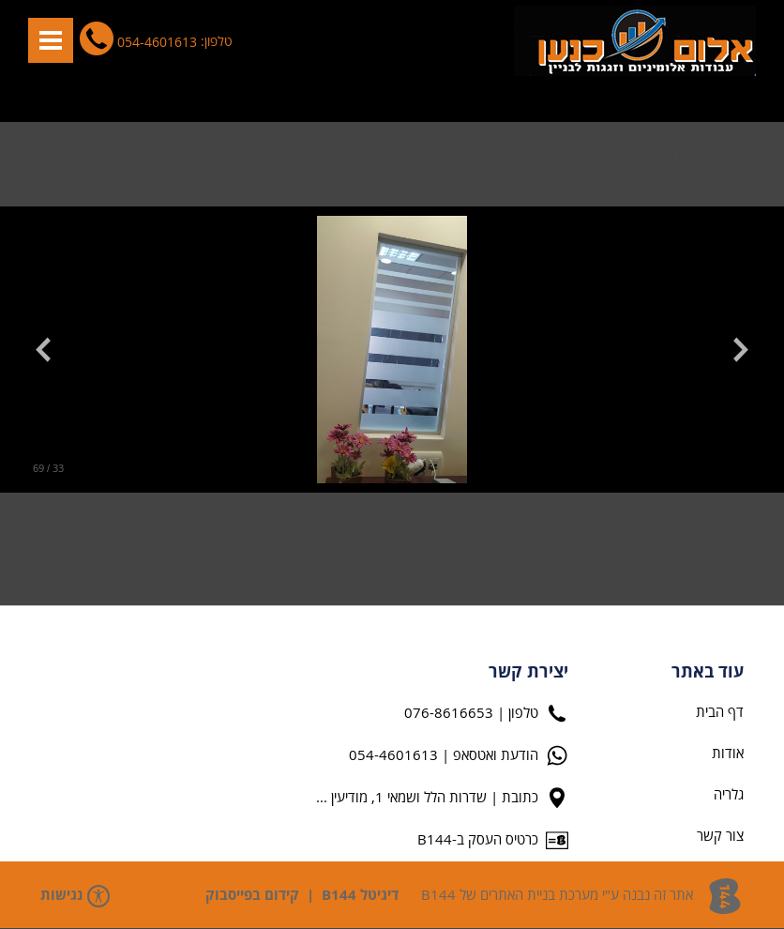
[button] (50, 40)
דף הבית (730, 154)
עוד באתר (707, 672)
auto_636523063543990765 (543, 154)
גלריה (672, 154)
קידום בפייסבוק (252, 896)
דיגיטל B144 (360, 896)
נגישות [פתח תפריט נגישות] (75, 896)
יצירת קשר (528, 672)
